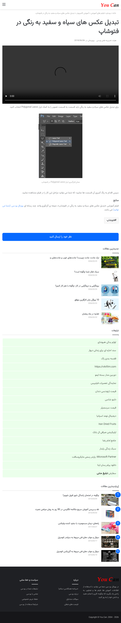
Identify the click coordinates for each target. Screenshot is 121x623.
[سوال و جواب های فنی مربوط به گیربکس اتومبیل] (110, 556)
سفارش (106, 473)
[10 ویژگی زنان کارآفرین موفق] (110, 304)
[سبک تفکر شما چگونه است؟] (110, 276)
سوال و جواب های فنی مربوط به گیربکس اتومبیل (78, 551)
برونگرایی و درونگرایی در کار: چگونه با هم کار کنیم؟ (77, 286)
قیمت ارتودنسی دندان (105, 391)
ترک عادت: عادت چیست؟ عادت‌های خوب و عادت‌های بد (74, 258)
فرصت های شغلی (71, 604)
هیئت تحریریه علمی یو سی (106, 40)
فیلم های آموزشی (97, 13)
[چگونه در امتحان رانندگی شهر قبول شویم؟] (110, 500)
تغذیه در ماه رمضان (90, 314)
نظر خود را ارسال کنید (60, 237)
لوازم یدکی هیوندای (107, 342)
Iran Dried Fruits (107, 424)
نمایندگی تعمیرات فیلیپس (103, 383)
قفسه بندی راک (108, 358)
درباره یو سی (73, 594)
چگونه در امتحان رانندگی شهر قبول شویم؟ (81, 495)
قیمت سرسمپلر (108, 408)
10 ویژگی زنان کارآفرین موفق (87, 300)
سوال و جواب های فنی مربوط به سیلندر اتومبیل (78, 537)
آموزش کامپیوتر (83, 13)
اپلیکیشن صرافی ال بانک (104, 432)
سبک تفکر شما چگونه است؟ (86, 272)
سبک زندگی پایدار (108, 448)
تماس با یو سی (32, 594)
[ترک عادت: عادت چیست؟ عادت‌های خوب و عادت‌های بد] (110, 262)
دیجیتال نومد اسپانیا (106, 416)
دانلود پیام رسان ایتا (106, 465)
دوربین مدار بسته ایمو (105, 375)
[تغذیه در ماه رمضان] (110, 318)
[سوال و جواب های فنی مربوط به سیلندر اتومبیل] (110, 542)
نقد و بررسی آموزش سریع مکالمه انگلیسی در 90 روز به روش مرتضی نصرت (67, 509)
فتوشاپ (111, 220)
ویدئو (108, 13)
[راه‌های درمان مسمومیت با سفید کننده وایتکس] (110, 528)
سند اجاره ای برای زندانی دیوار (102, 350)
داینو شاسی (110, 399)
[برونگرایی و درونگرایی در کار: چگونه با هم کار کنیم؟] (110, 290)
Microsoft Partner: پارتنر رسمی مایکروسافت (94, 457)
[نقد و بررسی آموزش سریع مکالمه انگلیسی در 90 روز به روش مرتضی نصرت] (110, 514)
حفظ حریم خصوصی (30, 599)
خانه (115, 13)
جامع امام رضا (109, 440)
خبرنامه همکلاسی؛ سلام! (68, 588)
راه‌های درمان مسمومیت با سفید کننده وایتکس (78, 523)
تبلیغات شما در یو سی (29, 588)
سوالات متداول (72, 599)
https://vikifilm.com (105, 367)
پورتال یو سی (111, 586)
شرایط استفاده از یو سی (28, 604)
